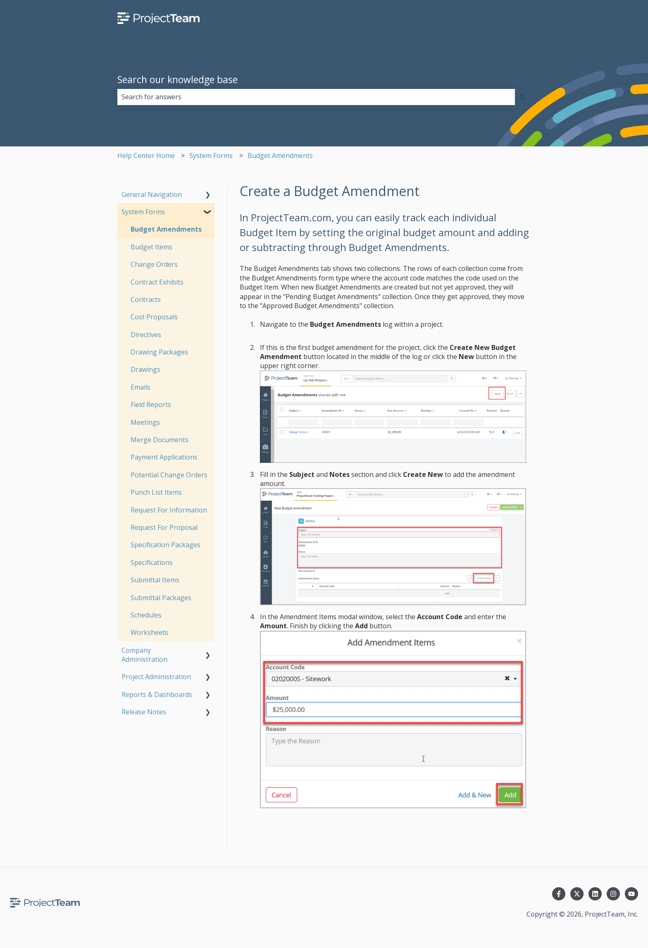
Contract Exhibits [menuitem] (157, 282)
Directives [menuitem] (146, 334)
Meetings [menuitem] (145, 422)
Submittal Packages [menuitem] (161, 597)
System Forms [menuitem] (143, 211)
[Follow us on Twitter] (577, 893)
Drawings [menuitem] (145, 369)
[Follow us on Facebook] (558, 893)
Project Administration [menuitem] (156, 676)
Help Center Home (146, 155)
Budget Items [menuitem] (151, 246)
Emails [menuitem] (140, 387)
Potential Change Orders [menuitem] (169, 474)
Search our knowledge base (177, 79)
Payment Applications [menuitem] (164, 457)
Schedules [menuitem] (146, 615)
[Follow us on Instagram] (613, 893)
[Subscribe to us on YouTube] (631, 893)
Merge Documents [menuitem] (159, 439)
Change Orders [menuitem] (154, 264)
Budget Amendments (280, 155)
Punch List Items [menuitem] (156, 492)
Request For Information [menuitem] (169, 510)
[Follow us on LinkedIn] (595, 893)
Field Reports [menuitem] (151, 404)
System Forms (211, 155)
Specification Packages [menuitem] (165, 544)
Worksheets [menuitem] (149, 632)
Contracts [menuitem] (146, 299)
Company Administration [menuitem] (144, 655)
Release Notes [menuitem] (144, 711)
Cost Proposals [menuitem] (154, 316)
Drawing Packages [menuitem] (159, 352)
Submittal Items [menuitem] (155, 579)
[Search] (523, 97)
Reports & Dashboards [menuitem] (157, 694)
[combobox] (316, 97)
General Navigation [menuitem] (152, 194)
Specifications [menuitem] (152, 562)
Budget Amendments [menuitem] (166, 229)
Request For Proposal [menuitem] (164, 527)
